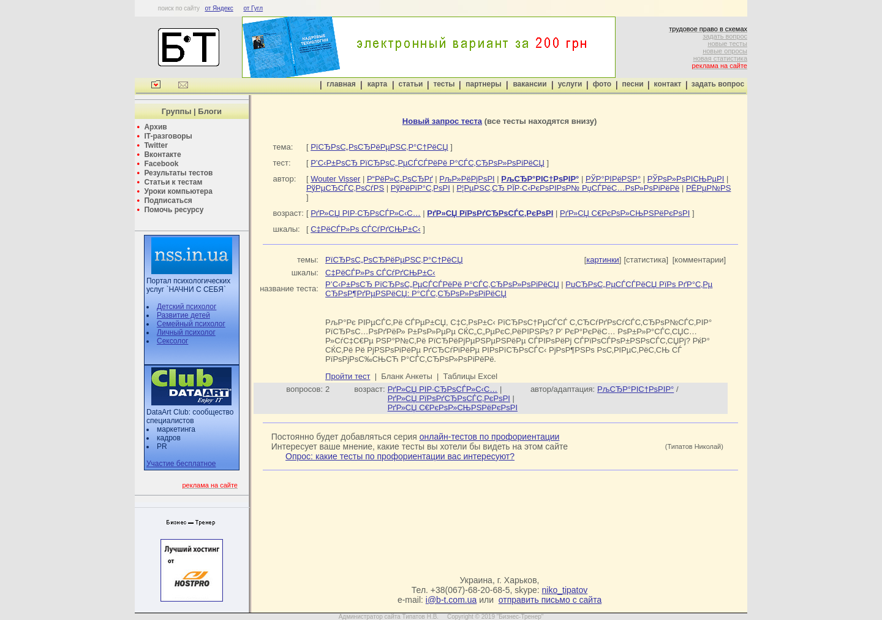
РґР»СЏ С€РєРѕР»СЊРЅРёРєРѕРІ (625, 213)
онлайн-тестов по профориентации (490, 437)
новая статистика (720, 58)
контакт (668, 84)
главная (340, 84)
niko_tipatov (565, 590)
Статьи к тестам (173, 182)
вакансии (529, 84)
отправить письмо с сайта (550, 600)
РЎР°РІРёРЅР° (613, 178)
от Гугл (253, 8)
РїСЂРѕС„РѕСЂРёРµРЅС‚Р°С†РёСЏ (379, 146)
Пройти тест (347, 376)
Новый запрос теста (442, 121)
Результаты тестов (178, 173)
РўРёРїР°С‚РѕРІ (420, 188)
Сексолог (172, 341)
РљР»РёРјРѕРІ (467, 178)
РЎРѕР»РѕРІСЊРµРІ (686, 178)
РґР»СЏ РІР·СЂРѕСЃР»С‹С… (366, 213)
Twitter (155, 145)
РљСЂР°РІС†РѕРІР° (635, 389)
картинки (602, 259)
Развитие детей (183, 315)
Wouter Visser (335, 178)
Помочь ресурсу (173, 209)
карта (377, 84)
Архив (155, 127)
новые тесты (727, 43)
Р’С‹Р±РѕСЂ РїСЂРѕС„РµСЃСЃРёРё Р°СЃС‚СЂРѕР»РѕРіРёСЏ (428, 162)
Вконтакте (162, 154)
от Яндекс (219, 8)
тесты (443, 84)
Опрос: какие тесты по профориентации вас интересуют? (399, 456)
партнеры (483, 84)
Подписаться (168, 200)
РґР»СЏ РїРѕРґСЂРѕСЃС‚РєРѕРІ (449, 398)
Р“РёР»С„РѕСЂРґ (400, 178)
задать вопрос (725, 36)
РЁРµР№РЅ (708, 188)
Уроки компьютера (178, 191)
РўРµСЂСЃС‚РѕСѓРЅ (345, 188)
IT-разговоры (168, 136)
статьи (411, 84)
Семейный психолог (191, 324)
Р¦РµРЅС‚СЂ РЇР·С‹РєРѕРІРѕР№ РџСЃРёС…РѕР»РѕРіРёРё (567, 188)
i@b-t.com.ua (451, 600)
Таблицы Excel (470, 376)
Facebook (161, 163)
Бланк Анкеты (406, 376)
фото (602, 84)
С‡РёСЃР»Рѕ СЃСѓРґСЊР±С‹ (366, 229)
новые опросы (725, 51)
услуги (570, 84)
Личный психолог (186, 332)
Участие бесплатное (181, 463)
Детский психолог (186, 306)
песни (632, 84)
